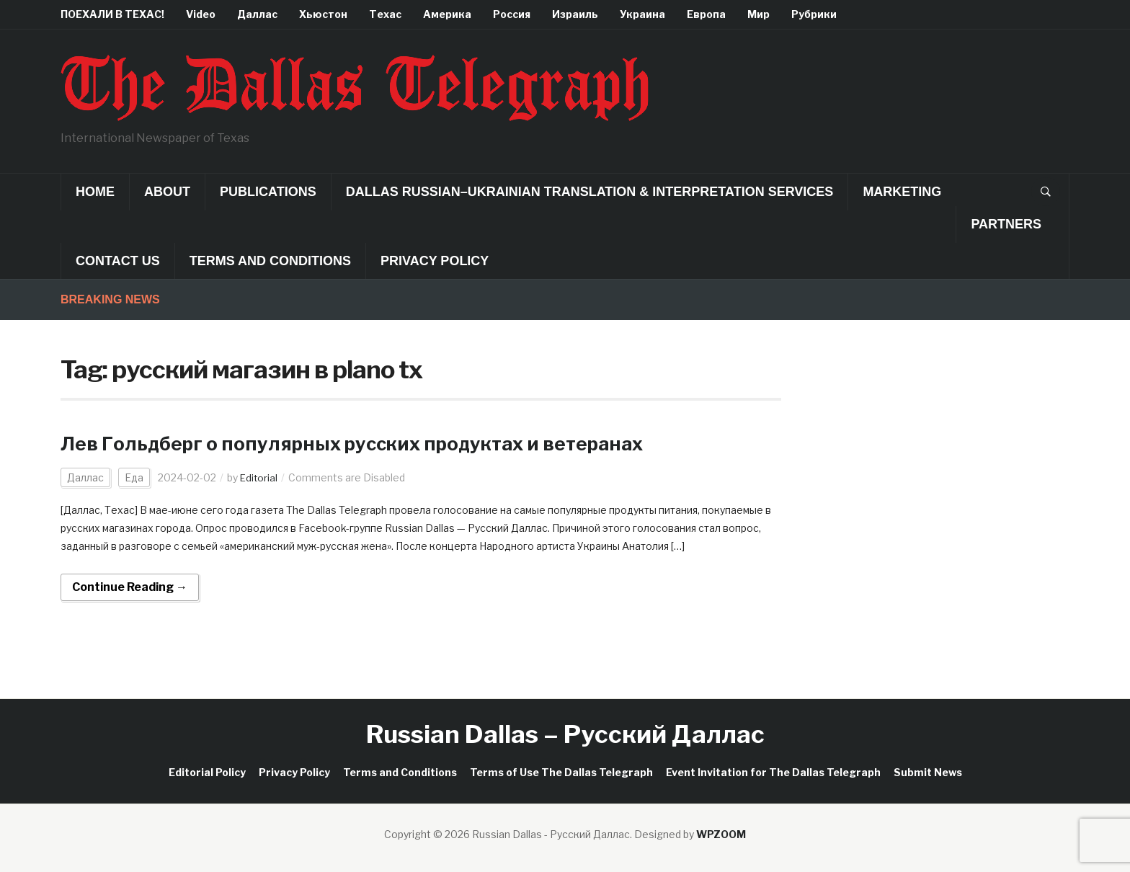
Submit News (928, 772)
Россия (511, 14)
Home (95, 191)
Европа (706, 14)
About (167, 191)
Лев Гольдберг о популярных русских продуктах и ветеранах (377, 443)
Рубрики (814, 14)
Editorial (259, 477)
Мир (758, 14)
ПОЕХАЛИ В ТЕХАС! (112, 14)
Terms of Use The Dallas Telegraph (561, 772)
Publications (268, 191)
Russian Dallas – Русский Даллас (565, 734)
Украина (642, 14)
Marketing (902, 191)
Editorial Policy (207, 772)
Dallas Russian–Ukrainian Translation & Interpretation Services (590, 191)
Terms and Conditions (270, 261)
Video (200, 14)
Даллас (257, 14)
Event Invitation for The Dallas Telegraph (773, 772)
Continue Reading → (129, 587)
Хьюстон (323, 14)
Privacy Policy (435, 261)
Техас (385, 14)
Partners (1006, 224)
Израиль (575, 14)
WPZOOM (721, 834)
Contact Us (118, 261)
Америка (447, 14)
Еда (134, 477)
